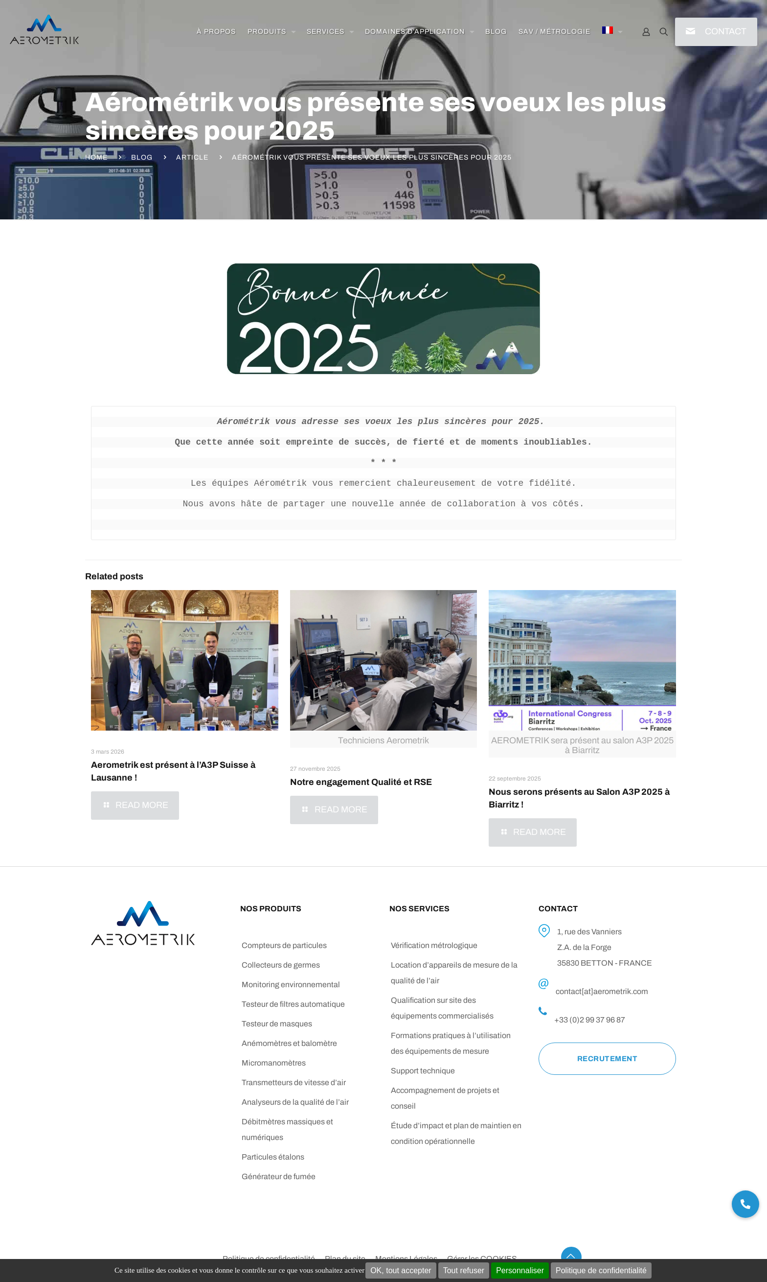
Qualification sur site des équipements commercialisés (442, 1008)
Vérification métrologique (434, 945)
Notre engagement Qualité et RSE (361, 782)
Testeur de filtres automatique (293, 1004)
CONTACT (725, 31)
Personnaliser (520, 1270)
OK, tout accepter (400, 1270)
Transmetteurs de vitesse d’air (294, 1082)
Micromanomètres (274, 1063)
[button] (745, 1204)
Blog (142, 157)
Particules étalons (273, 1157)
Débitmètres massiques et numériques (287, 1129)
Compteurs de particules (284, 945)
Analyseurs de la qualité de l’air (295, 1102)
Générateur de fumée (279, 1176)
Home (96, 157)
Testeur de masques (277, 1024)
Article (192, 157)
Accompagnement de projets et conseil (445, 1098)
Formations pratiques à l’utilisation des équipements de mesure (451, 1043)
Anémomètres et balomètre (289, 1043)
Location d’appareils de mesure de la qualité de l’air (454, 973)
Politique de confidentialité (601, 1270)
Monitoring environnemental (291, 984)
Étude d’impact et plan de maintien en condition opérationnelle (456, 1133)
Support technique (423, 1071)
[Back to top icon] (571, 1257)
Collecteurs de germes (281, 965)
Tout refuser (463, 1270)
